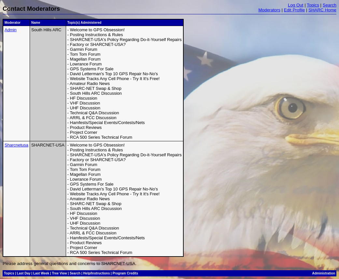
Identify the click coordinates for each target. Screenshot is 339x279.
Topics (313, 5)
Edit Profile (294, 9)
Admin (11, 29)
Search (329, 5)
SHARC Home (322, 9)
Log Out (295, 5)
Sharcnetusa (16, 145)
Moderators (269, 9)
